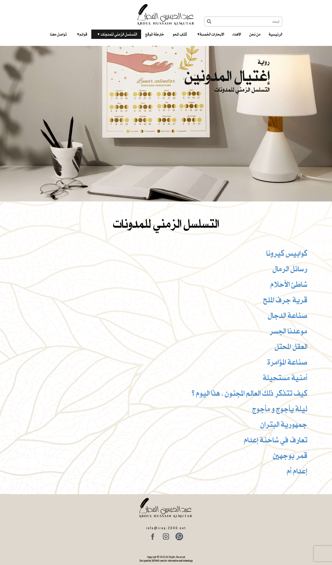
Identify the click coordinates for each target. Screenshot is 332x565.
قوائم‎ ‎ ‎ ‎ (82, 34)
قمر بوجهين (290, 455)
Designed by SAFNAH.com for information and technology (166, 560)
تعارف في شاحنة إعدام (275, 440)
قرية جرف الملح (285, 300)
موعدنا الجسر (288, 331)
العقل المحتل (291, 346)
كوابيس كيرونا (286, 253)
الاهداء (236, 34)
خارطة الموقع (154, 34)
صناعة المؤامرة (287, 362)
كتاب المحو (179, 34)
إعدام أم (297, 471)
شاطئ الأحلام (289, 284)
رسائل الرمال (290, 269)
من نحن (254, 34)
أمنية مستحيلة (285, 377)
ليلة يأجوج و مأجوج (279, 409)
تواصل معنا (58, 34)
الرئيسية (275, 34)
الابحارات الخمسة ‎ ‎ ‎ (210, 34)
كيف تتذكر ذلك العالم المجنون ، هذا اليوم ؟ (249, 393)
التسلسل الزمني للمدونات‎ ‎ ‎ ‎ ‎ (117, 34)
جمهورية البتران (283, 424)
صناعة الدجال (287, 315)
